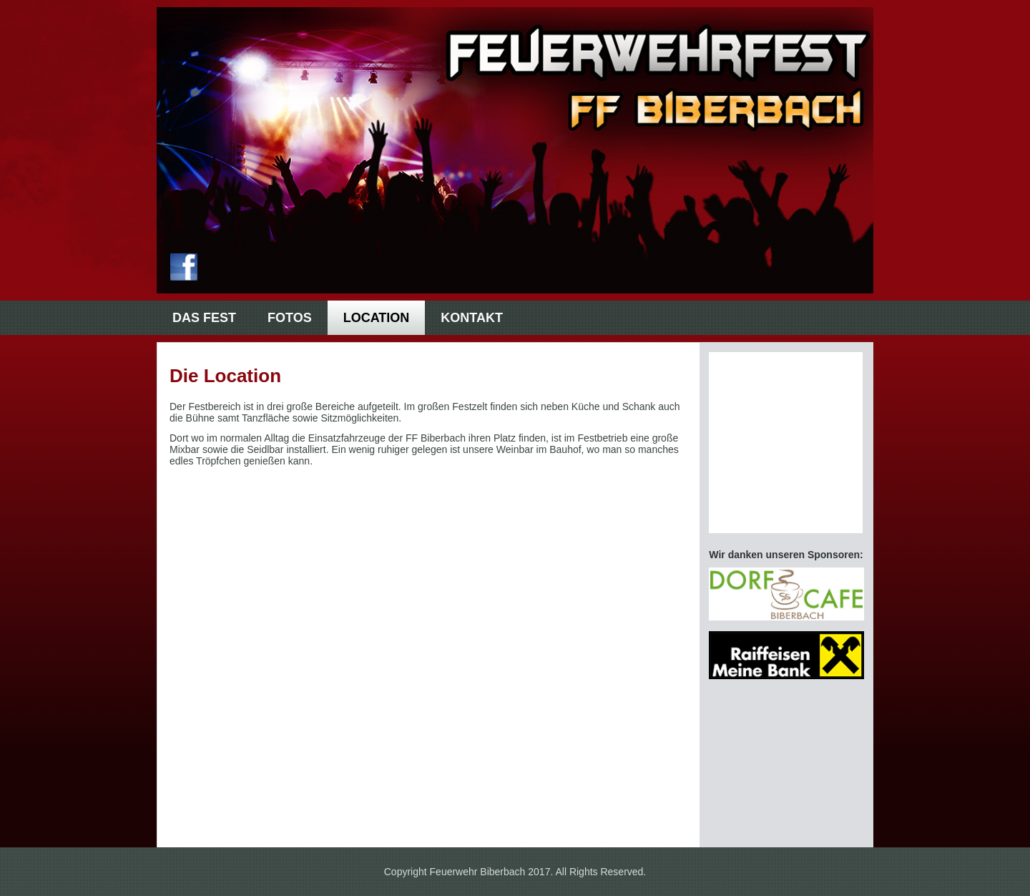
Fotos (290, 318)
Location (376, 318)
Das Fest (204, 318)
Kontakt (472, 318)
